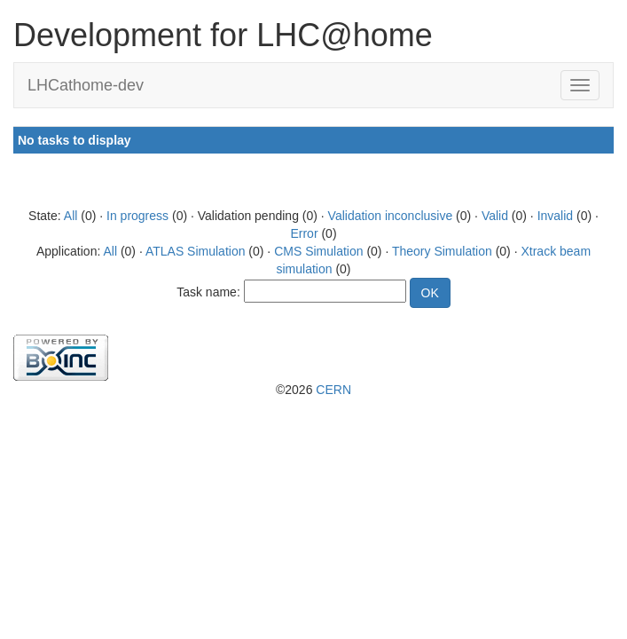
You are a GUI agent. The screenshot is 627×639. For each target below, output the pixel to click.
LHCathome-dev (85, 85)
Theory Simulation (442, 251)
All (71, 216)
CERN (333, 390)
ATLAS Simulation (195, 251)
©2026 (313, 390)
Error (303, 233)
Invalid (555, 216)
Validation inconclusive (390, 216)
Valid (495, 216)
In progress (137, 216)
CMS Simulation (318, 251)
